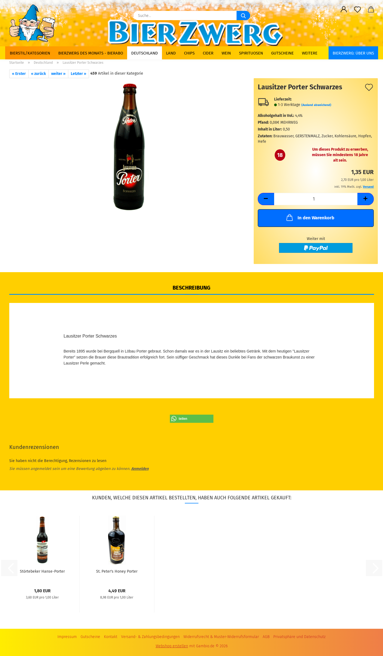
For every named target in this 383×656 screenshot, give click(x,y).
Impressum (67, 636)
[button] (344, 9)
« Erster (19, 73)
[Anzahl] (316, 199)
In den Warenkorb (309, 217)
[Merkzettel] (357, 9)
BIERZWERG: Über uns (353, 53)
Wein (226, 53)
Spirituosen (251, 53)
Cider (208, 53)
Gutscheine (282, 53)
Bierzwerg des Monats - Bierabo (90, 53)
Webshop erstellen (172, 646)
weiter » (58, 73)
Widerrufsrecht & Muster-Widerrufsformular (221, 636)
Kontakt (110, 636)
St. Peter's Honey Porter (116, 571)
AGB (266, 636)
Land (171, 53)
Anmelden (140, 468)
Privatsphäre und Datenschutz (299, 636)
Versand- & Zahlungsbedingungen (150, 636)
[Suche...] (243, 15)
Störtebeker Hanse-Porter (42, 571)
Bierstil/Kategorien (30, 53)
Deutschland (144, 53)
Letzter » (78, 73)
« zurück (38, 73)
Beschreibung (191, 287)
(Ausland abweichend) (316, 105)
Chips (189, 53)
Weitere (309, 53)
